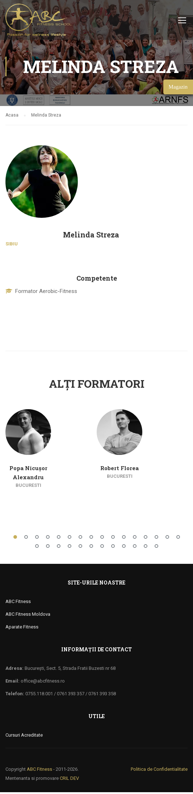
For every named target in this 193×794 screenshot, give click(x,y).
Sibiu (11, 245)
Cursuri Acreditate (24, 737)
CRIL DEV (69, 780)
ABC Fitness (18, 603)
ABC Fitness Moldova (27, 616)
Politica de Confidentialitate (159, 771)
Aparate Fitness (21, 628)
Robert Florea (119, 469)
